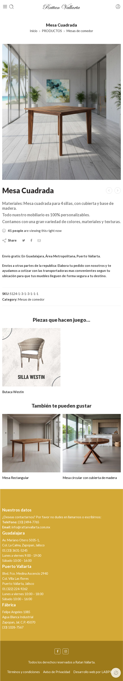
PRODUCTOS (52, 31)
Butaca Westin (13, 392)
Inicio (33, 31)
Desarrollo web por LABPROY (94, 672)
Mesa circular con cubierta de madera (90, 478)
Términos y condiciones (23, 672)
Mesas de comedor (79, 31)
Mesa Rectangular (15, 478)
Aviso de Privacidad (56, 672)
